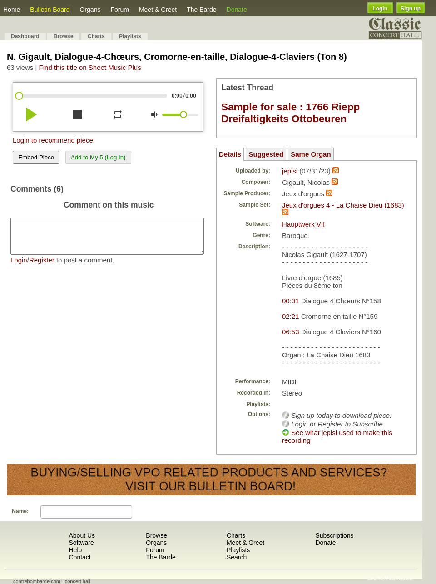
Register (41, 267)
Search (237, 557)
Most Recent (398, 578)
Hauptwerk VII (303, 224)
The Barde (201, 9)
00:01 (290, 301)
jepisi (289, 171)
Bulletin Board (49, 9)
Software (81, 542)
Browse (63, 36)
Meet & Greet (158, 9)
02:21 (290, 316)
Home (11, 9)
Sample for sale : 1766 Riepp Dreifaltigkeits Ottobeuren (290, 112)
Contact (79, 557)
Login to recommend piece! (54, 140)
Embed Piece (36, 157)
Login (379, 8)
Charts (96, 36)
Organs (90, 9)
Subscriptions (334, 535)
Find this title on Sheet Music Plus (90, 67)
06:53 (290, 332)
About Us (82, 535)
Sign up (411, 8)
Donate (237, 9)
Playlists (130, 36)
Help (75, 550)
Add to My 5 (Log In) (98, 157)
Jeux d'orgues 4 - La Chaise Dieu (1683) (343, 205)
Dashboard (25, 36)
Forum (119, 9)
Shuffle (375, 578)
